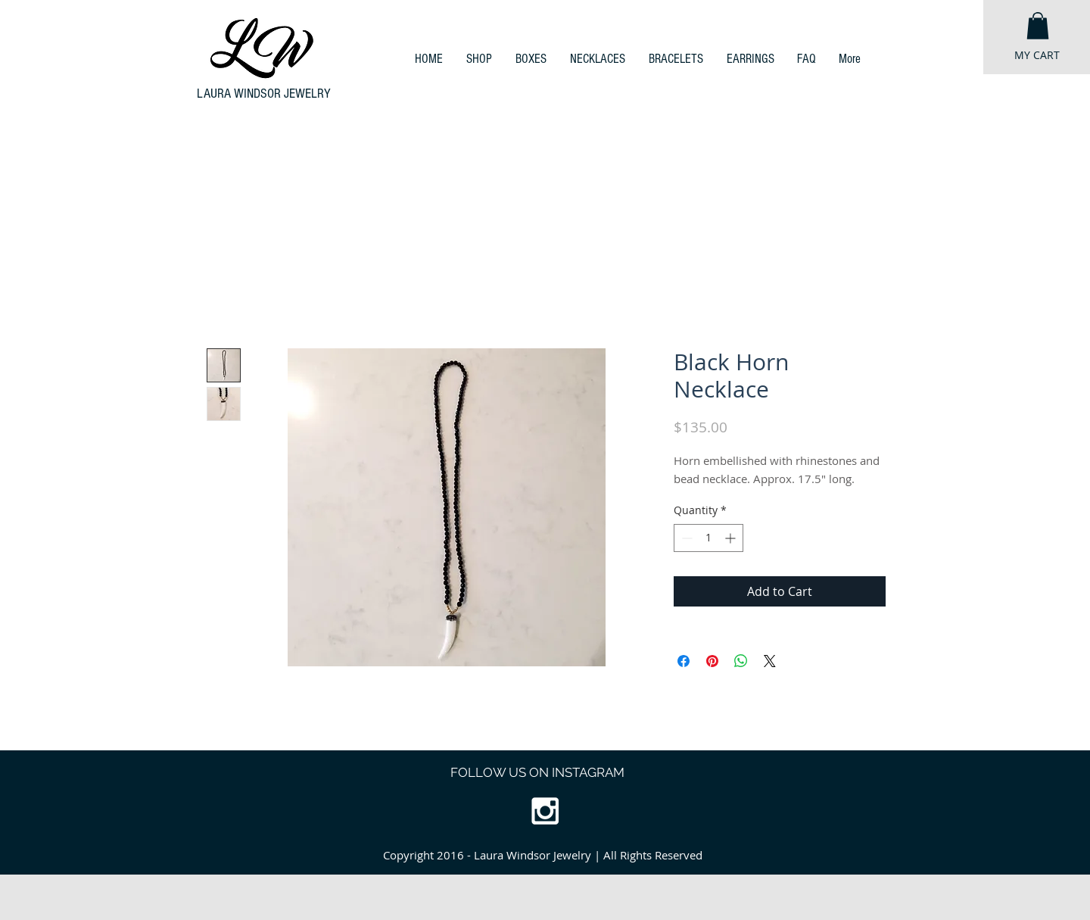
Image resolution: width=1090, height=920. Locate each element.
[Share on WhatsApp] (741, 661)
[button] (1037, 25)
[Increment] (731, 538)
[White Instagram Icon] (545, 811)
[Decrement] (685, 538)
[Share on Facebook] (683, 661)
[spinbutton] (708, 538)
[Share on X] (770, 661)
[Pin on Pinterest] (712, 661)
